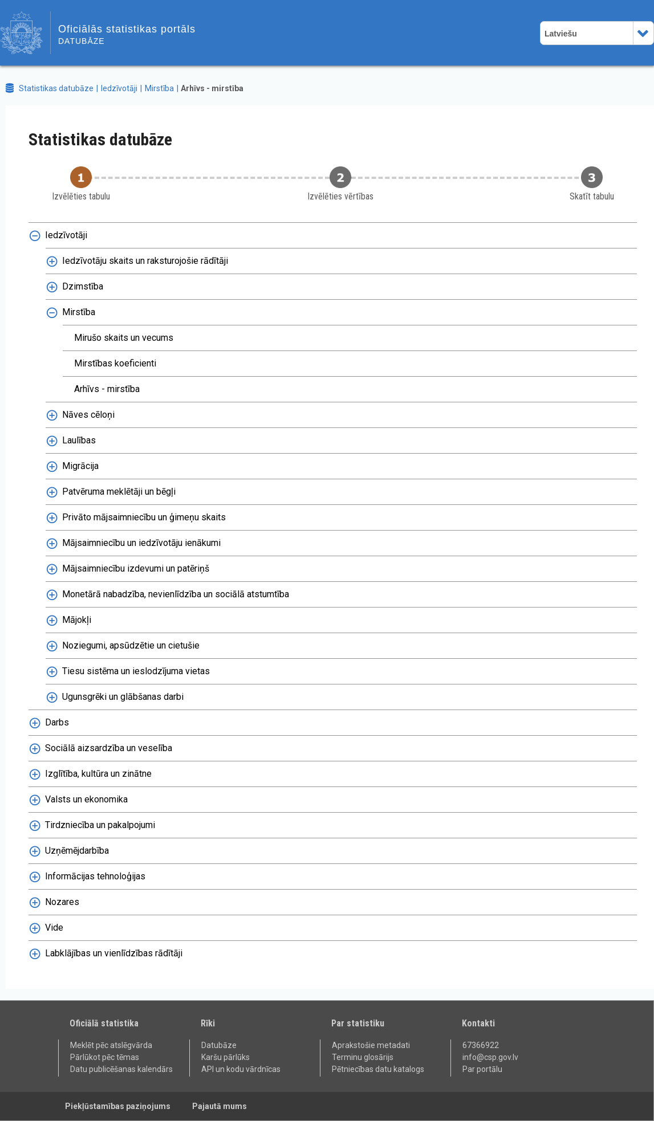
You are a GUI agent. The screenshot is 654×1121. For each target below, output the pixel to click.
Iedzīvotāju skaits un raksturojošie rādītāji (145, 260)
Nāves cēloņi (88, 414)
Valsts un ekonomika (86, 799)
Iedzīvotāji (119, 88)
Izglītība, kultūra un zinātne (98, 773)
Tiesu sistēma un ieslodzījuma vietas (136, 671)
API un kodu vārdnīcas (241, 1069)
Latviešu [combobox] (561, 33)
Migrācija (80, 465)
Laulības (79, 440)
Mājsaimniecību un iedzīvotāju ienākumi (141, 542)
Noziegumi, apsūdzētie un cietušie (131, 645)
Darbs (57, 722)
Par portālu (482, 1069)
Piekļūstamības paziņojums (117, 1106)
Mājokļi (76, 619)
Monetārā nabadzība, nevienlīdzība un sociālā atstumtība (175, 594)
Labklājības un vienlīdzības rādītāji (113, 953)
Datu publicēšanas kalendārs (121, 1069)
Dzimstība (82, 286)
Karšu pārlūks (225, 1057)
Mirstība (159, 88)
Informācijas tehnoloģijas (95, 876)
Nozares (62, 901)
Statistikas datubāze (56, 88)
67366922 (480, 1045)
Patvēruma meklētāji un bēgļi (119, 491)
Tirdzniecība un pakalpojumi (100, 825)
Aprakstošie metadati (371, 1045)
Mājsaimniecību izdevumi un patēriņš (135, 568)
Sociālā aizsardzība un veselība (108, 748)
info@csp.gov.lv (490, 1057)
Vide (54, 927)
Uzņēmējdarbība (77, 850)
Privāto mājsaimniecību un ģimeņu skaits (144, 517)
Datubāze (219, 1045)
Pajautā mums (219, 1106)
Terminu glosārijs (362, 1057)
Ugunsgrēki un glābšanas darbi (123, 696)
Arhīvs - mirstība (212, 88)
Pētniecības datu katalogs (378, 1069)
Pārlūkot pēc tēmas (104, 1057)
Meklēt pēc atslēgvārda (111, 1045)
